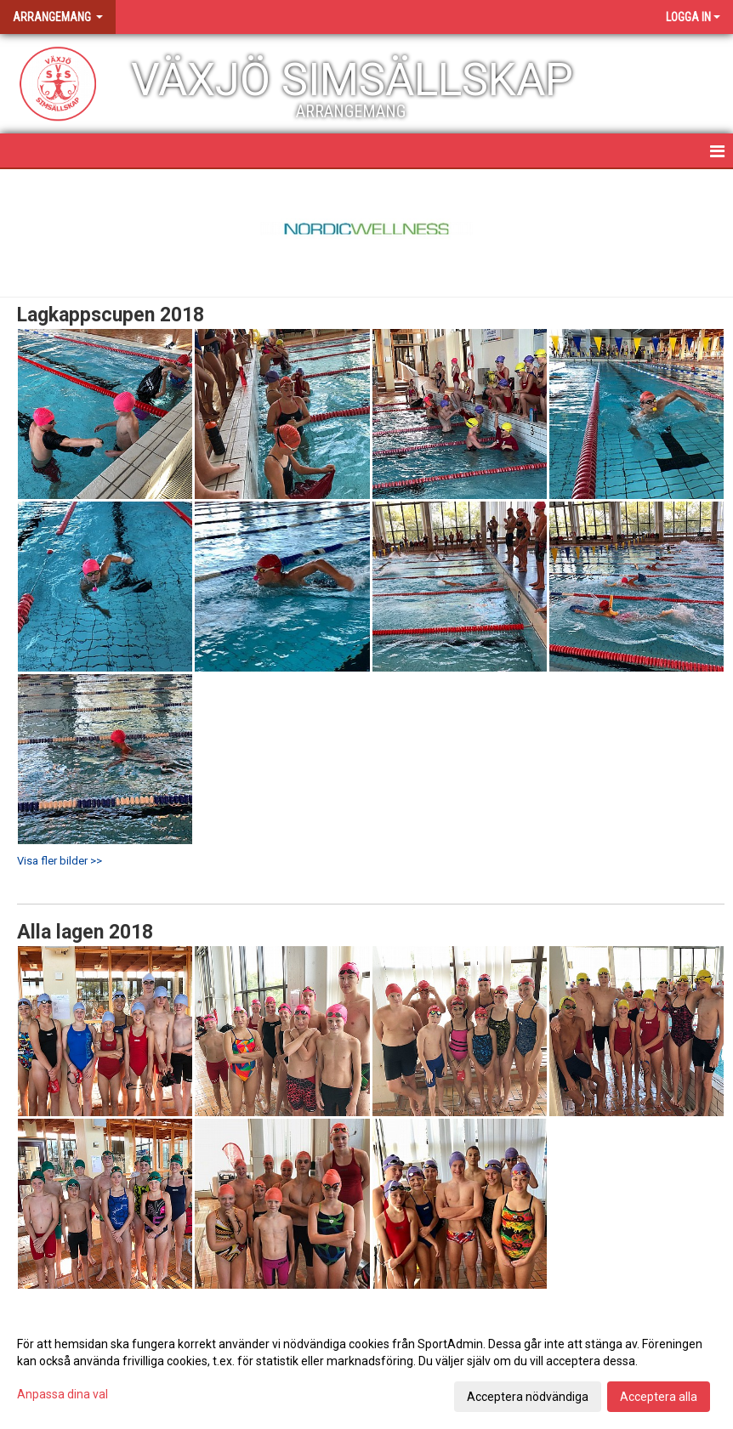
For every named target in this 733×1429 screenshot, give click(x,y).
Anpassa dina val (62, 1394)
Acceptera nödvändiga (527, 1396)
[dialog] (366, 1369)
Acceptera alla (658, 1396)
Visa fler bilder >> (59, 860)
